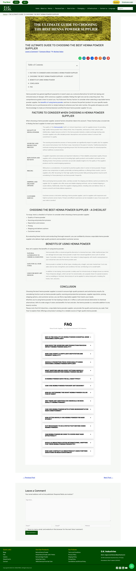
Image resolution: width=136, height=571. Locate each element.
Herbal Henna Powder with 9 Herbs (45, 554)
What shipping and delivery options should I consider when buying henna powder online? (64, 371)
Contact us (103, 8)
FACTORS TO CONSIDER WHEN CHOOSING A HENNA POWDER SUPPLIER (54, 73)
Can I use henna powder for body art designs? (64, 386)
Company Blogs (44, 51)
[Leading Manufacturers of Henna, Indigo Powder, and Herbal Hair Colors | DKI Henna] (7, 8)
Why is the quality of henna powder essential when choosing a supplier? (67, 337)
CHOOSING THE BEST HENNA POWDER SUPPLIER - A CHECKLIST (51, 76)
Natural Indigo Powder (42, 557)
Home (37, 8)
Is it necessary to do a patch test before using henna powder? (65, 426)
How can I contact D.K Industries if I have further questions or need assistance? (66, 451)
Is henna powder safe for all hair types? (62, 379)
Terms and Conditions (74, 552)
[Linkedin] (123, 568)
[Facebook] (117, 568)
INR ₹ (25, 2)
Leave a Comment (31, 51)
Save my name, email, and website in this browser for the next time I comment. (55, 529)
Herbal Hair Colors (40, 559)
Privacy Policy (72, 554)
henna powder (58, 127)
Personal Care (60, 8)
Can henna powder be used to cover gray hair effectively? (64, 435)
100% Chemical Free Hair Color (44, 561)
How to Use (71, 8)
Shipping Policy (72, 557)
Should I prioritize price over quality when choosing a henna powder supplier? (64, 362)
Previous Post (29, 478)
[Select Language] (125, 8)
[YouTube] (126, 568)
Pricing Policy (72, 559)
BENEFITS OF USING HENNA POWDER (42, 80)
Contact (5, 561)
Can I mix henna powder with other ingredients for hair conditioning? (66, 410)
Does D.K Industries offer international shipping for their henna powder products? (66, 443)
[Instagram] (120, 568)
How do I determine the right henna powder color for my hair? (66, 393)
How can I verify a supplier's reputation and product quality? (64, 354)
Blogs (4, 552)
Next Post (108, 478)
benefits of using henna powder (52, 102)
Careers (5, 557)
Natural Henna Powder (42, 552)
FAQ (31, 87)
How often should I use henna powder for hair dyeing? (65, 418)
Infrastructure (93, 8)
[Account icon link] (127, 2)
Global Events (7, 559)
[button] (80, 58)
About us (44, 8)
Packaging (82, 8)
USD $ (16, 2)
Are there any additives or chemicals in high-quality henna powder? (64, 401)
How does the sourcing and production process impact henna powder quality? (65, 346)
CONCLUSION (34, 83)
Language (113, 8)
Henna (51, 8)
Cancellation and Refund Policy (77, 561)
